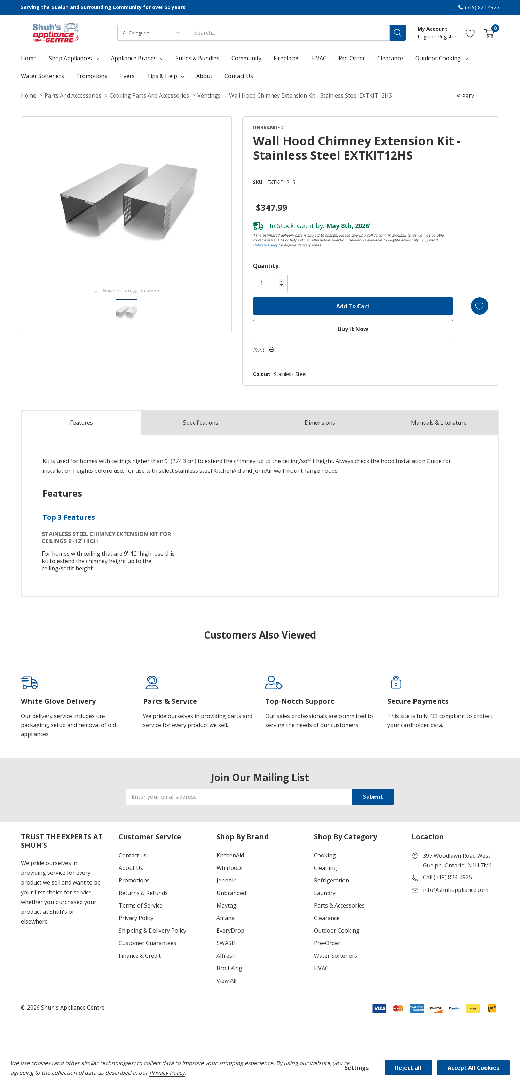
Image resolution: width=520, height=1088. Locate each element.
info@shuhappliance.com (455, 890)
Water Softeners (335, 955)
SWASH (226, 943)
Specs (201, 423)
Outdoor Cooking (438, 58)
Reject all (408, 1068)
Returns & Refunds (143, 893)
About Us (131, 868)
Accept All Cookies (473, 1068)
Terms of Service (141, 905)
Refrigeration (331, 880)
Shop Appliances (70, 58)
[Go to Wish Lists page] (470, 33)
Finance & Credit (140, 955)
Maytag (226, 905)
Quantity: (266, 266)
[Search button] (398, 33)
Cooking (325, 855)
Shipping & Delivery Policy (152, 930)
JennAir (226, 880)
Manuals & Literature (439, 423)
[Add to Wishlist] (479, 306)
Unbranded (231, 893)
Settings (357, 1068)
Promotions (134, 880)
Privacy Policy (136, 918)
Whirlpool (229, 868)
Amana (225, 918)
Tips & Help (162, 76)
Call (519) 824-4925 (447, 877)
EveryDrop (230, 930)
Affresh (226, 955)
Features (81, 423)
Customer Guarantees (147, 943)
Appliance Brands (134, 58)
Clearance (327, 918)
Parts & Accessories (339, 905)
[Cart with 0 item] (489, 33)
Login (425, 36)
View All (226, 981)
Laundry (325, 893)
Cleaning (325, 868)
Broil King (229, 968)
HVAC (321, 968)
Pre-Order (327, 943)
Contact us (133, 855)
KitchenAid (230, 855)
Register (447, 36)
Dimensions (319, 423)
